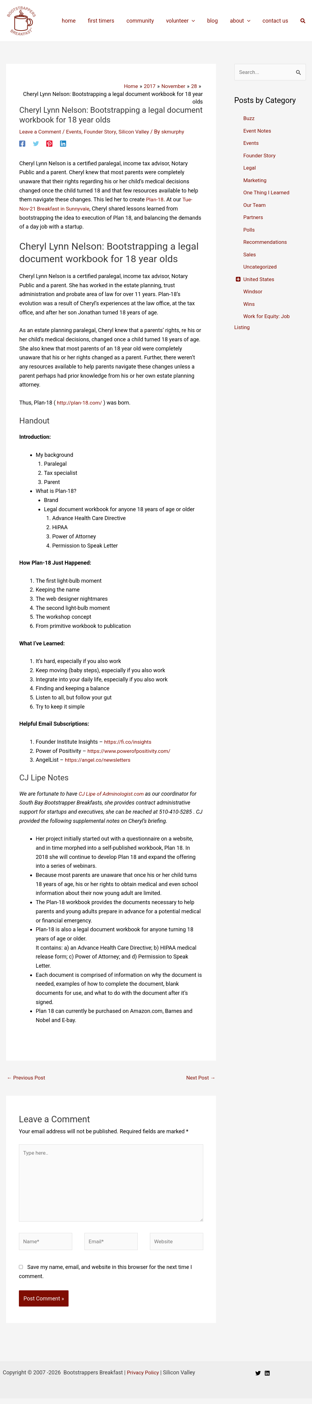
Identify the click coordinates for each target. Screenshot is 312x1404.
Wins (249, 304)
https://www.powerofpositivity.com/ (131, 750)
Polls (249, 230)
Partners (253, 217)
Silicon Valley (139, 131)
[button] (303, 21)
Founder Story (104, 131)
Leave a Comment (41, 131)
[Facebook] (22, 143)
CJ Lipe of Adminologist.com (114, 793)
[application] (196, 20)
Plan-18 (155, 199)
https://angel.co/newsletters (99, 760)
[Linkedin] (63, 143)
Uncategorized (260, 267)
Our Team (255, 205)
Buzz (249, 118)
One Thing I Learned (267, 193)
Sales (250, 254)
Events (76, 131)
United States (259, 279)
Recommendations (266, 242)
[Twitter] (36, 143)
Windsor (253, 292)
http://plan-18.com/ (81, 402)
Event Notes (257, 131)
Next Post (200, 1077)
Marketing (255, 180)
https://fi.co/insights (129, 741)
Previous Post (27, 1077)
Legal (250, 168)
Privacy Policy (143, 1378)
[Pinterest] (49, 143)
